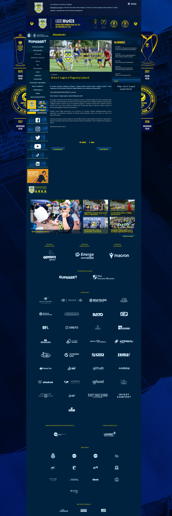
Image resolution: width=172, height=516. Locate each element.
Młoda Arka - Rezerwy (37, 57)
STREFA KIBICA (37, 90)
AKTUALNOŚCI (37, 50)
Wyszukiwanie (37, 68)
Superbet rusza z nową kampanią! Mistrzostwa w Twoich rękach (125, 55)
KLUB (37, 72)
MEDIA (38, 93)
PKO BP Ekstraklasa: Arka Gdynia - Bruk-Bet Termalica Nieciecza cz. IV (122, 230)
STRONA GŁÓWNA (37, 47)
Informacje (37, 54)
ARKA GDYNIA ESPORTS (37, 97)
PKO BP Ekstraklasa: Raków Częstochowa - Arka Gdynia (92, 230)
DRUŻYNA (38, 75)
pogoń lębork (126, 89)
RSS (38, 65)
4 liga (119, 86)
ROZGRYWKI (38, 79)
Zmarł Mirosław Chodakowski (124, 62)
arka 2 (125, 86)
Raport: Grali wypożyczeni (123, 75)
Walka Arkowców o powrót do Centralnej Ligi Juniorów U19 (124, 68)
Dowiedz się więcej (56, 7)
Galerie (37, 61)
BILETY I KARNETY (37, 86)
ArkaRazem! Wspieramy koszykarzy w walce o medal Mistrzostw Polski (126, 48)
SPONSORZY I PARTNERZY (38, 83)
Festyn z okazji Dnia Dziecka (40, 231)
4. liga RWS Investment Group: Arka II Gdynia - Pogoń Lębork (95, 213)
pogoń (132, 86)
